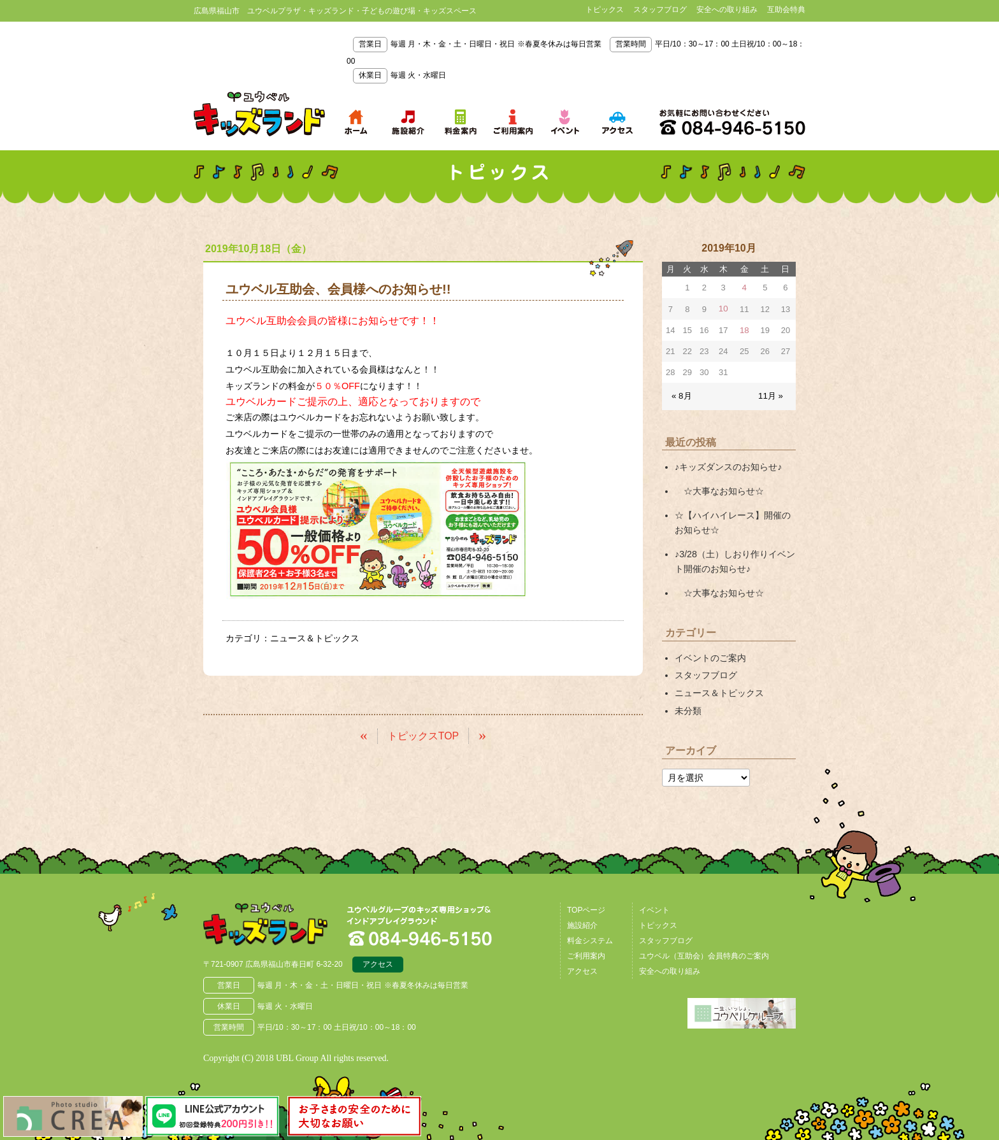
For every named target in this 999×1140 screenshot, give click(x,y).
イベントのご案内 (710, 654)
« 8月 (681, 395)
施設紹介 (582, 920)
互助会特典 (786, 9)
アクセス (378, 960)
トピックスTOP (423, 734)
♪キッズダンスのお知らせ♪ (728, 466)
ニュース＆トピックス (314, 638)
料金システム (590, 935)
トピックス (605, 9)
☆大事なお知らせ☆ (719, 490)
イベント (654, 905)
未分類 (688, 706)
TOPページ (586, 905)
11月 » (771, 395)
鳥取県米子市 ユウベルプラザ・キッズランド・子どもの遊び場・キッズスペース (259, 114)
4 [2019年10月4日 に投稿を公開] (744, 287)
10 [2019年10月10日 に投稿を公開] (723, 308)
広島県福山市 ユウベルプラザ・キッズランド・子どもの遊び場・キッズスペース (268, 920)
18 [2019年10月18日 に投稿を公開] (744, 329)
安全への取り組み (727, 9)
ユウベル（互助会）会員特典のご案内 (704, 950)
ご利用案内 (586, 950)
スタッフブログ (660, 9)
